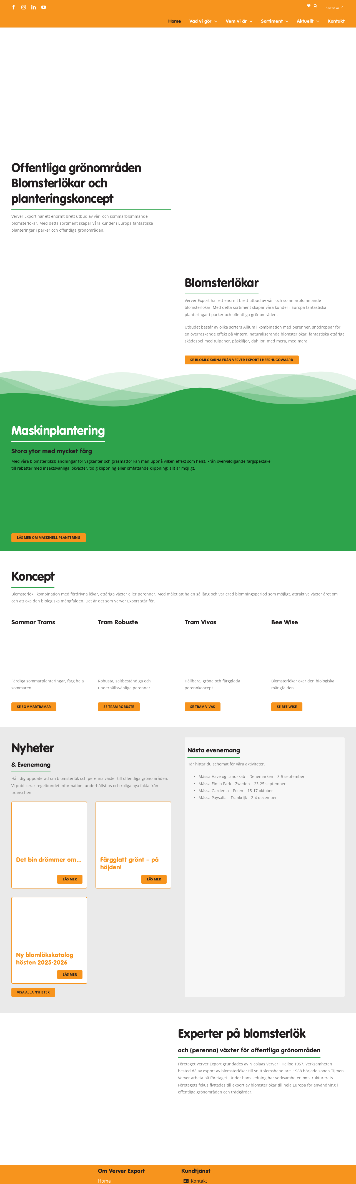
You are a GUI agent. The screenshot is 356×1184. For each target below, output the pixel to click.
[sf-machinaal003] (234, 479)
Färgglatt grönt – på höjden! (129, 863)
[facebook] (13, 7)
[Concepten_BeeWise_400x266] (308, 630)
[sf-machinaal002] (143, 479)
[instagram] (23, 7)
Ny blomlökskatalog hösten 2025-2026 (44, 958)
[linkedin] (33, 7)
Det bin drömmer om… (49, 859)
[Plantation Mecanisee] (265, 146)
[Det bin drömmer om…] (49, 805)
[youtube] (43, 7)
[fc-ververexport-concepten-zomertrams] (48, 630)
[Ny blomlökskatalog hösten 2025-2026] (49, 900)
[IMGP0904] (134, 630)
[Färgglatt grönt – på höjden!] (133, 805)
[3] (91, 269)
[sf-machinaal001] (51, 479)
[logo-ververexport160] (22, 16)
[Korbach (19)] (221, 630)
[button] (315, 5)
